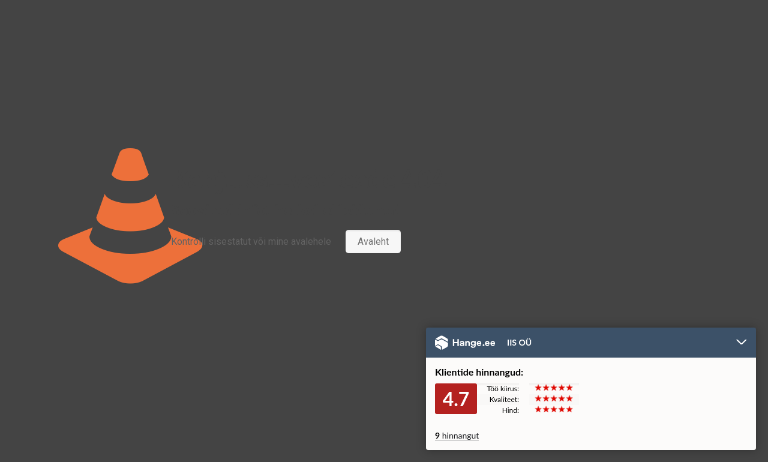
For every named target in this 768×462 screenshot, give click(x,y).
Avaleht (373, 241)
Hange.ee (465, 343)
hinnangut (457, 435)
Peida (742, 343)
